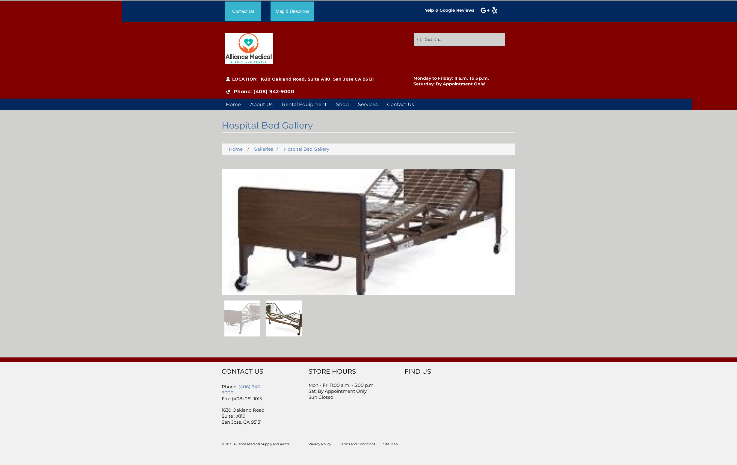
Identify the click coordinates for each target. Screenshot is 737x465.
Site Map (390, 444)
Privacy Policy (320, 444)
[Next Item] (505, 232)
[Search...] (458, 39)
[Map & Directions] (292, 11)
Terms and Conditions (357, 444)
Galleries (263, 149)
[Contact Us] (243, 11)
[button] (367, 104)
